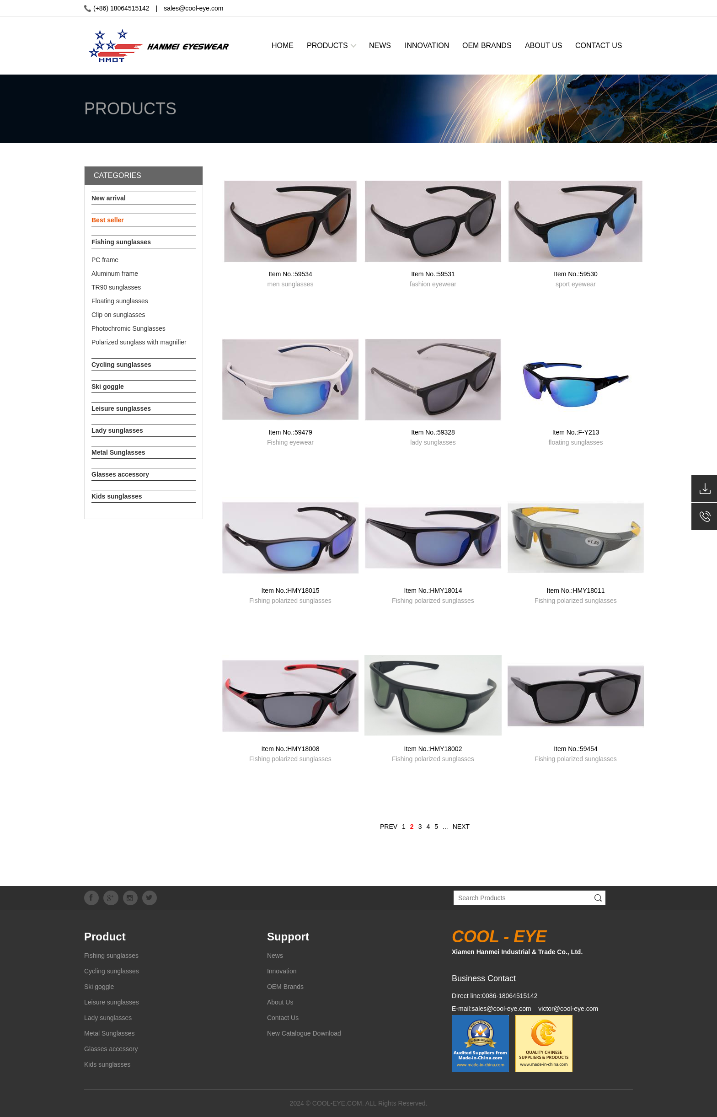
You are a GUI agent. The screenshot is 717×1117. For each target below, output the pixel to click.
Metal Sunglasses (118, 452)
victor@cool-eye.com (568, 1008)
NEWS (380, 45)
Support (288, 936)
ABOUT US (543, 45)
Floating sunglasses (119, 301)
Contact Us (283, 1017)
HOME (283, 45)
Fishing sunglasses (121, 242)
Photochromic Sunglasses (128, 328)
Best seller (107, 220)
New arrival (108, 198)
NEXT (461, 826)
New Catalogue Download (304, 1033)
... (445, 826)
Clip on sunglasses (118, 314)
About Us (280, 1002)
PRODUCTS (327, 45)
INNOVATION (427, 45)
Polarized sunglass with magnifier (139, 342)
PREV (388, 826)
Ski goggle (107, 386)
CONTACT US (598, 45)
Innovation (282, 971)
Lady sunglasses (117, 430)
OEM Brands (285, 986)
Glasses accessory (120, 474)
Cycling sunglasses (121, 364)
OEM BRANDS (487, 45)
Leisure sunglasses (121, 408)
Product (105, 936)
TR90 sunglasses (116, 287)
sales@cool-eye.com (193, 8)
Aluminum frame (114, 273)
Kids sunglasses (116, 496)
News (275, 955)
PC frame (104, 259)
